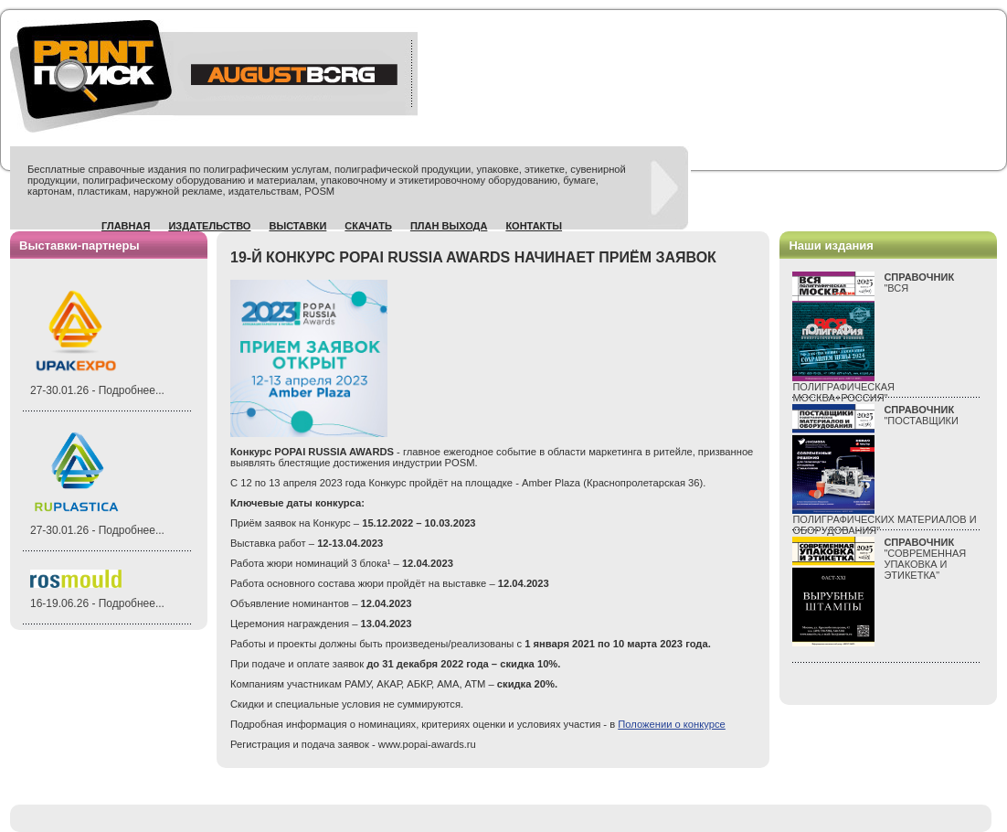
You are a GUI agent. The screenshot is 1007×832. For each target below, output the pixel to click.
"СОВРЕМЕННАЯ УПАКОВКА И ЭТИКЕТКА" (925, 559)
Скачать (368, 225)
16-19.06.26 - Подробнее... (97, 603)
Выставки (297, 225)
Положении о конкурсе (672, 724)
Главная (125, 225)
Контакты (533, 225)
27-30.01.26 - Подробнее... (97, 390)
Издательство (209, 225)
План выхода (449, 225)
